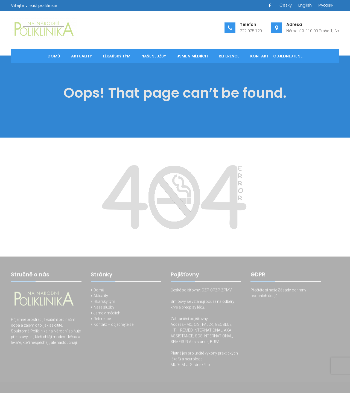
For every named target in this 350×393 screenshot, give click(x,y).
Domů (54, 56)
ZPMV (226, 291)
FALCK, (208, 325)
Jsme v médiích (192, 56)
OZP (205, 291)
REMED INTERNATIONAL (201, 331)
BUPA (215, 342)
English (305, 5)
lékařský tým (116, 56)
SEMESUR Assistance (189, 342)
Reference (229, 56)
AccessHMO (181, 325)
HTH (175, 331)
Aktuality (81, 56)
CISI (197, 325)
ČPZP (215, 291)
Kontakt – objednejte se (276, 56)
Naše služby (153, 56)
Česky (285, 5)
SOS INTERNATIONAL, (214, 336)
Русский (326, 5)
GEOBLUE (223, 325)
